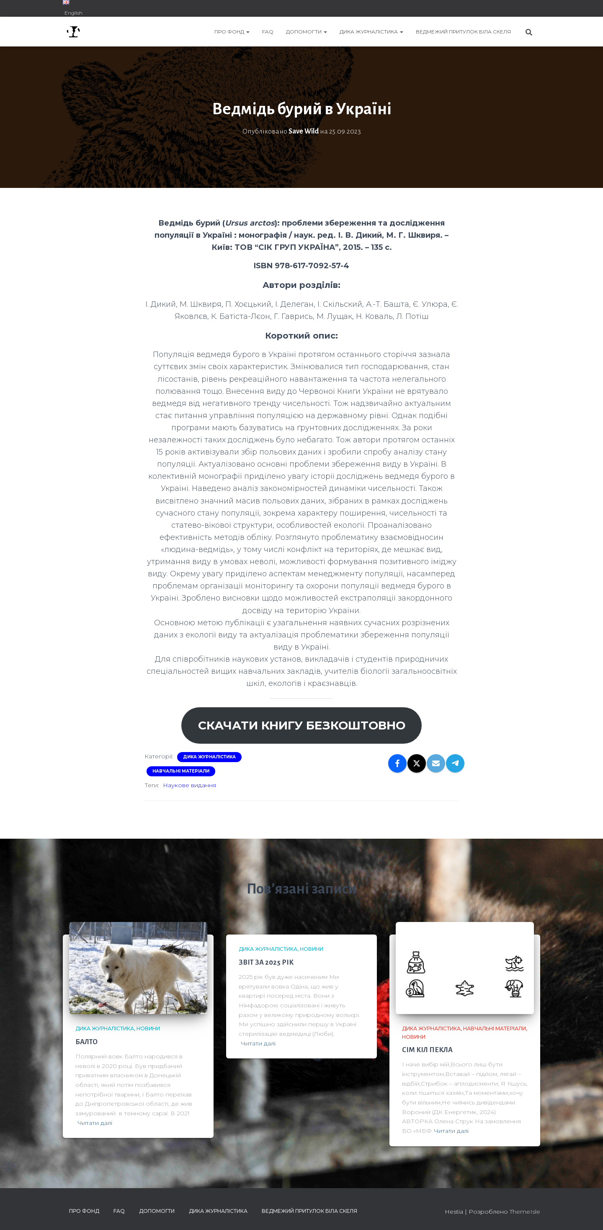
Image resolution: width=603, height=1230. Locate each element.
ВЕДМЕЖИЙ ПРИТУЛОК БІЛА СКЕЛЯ (463, 31)
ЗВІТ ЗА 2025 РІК (266, 962)
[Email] (436, 763)
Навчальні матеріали (180, 771)
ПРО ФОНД (232, 31)
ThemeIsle (525, 1211)
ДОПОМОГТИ (306, 31)
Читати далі (94, 1123)
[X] (416, 763)
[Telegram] (455, 763)
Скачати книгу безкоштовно (301, 725)
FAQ (267, 31)
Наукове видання (189, 785)
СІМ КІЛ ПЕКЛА (427, 1050)
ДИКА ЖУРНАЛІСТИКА (371, 31)
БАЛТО (86, 1042)
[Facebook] (397, 763)
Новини (148, 1028)
